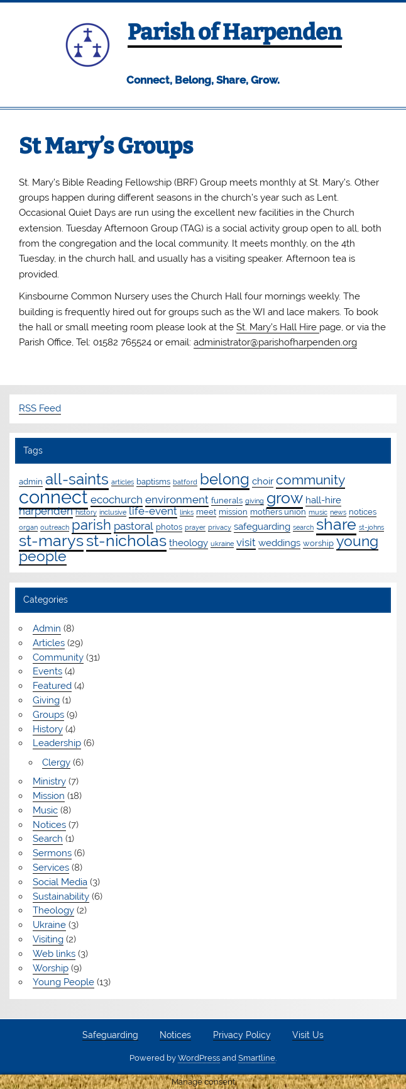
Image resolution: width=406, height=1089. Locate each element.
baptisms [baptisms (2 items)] (153, 481)
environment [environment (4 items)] (177, 499)
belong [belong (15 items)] (225, 479)
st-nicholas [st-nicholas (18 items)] (126, 540)
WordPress (199, 1058)
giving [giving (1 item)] (254, 501)
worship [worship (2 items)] (318, 543)
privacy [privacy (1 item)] (219, 527)
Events (47, 671)
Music (45, 810)
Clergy (56, 762)
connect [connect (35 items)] (53, 497)
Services (51, 867)
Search (48, 838)
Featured (52, 685)
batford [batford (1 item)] (185, 482)
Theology (53, 910)
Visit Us (308, 1035)
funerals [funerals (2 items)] (227, 500)
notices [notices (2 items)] (362, 511)
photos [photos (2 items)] (169, 527)
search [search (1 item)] (303, 527)
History (48, 729)
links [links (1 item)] (187, 512)
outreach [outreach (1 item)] (54, 527)
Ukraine (49, 924)
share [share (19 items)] (336, 524)
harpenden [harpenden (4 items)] (46, 511)
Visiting (48, 939)
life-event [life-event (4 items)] (153, 511)
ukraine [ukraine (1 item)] (222, 543)
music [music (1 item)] (318, 512)
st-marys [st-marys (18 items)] (51, 540)
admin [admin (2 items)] (31, 481)
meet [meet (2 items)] (206, 511)
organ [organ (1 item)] (28, 527)
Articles (49, 643)
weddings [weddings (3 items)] (279, 543)
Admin (47, 628)
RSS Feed (40, 408)
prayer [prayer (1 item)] (195, 527)
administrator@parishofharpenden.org (275, 342)
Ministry (49, 781)
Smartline (256, 1058)
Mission (49, 795)
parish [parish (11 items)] (91, 525)
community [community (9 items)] (310, 480)
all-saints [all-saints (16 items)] (77, 479)
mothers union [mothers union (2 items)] (278, 511)
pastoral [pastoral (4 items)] (133, 526)
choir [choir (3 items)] (262, 481)
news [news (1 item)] (338, 512)
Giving (46, 700)
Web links (54, 953)
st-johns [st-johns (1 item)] (371, 527)
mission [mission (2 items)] (233, 511)
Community (58, 657)
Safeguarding (110, 1035)
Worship (51, 968)
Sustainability (61, 896)
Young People (63, 982)
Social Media (60, 882)
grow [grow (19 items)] (284, 497)
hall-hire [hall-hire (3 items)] (323, 500)
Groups (48, 714)
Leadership (57, 743)
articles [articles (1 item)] (122, 482)
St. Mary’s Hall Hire (277, 327)
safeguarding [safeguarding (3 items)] (262, 526)
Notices (49, 824)
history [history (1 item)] (86, 512)
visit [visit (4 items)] (246, 542)
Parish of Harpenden (235, 32)
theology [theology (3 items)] (188, 543)
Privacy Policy (242, 1035)
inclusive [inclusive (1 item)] (112, 512)
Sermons (52, 853)
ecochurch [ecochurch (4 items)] (117, 499)
